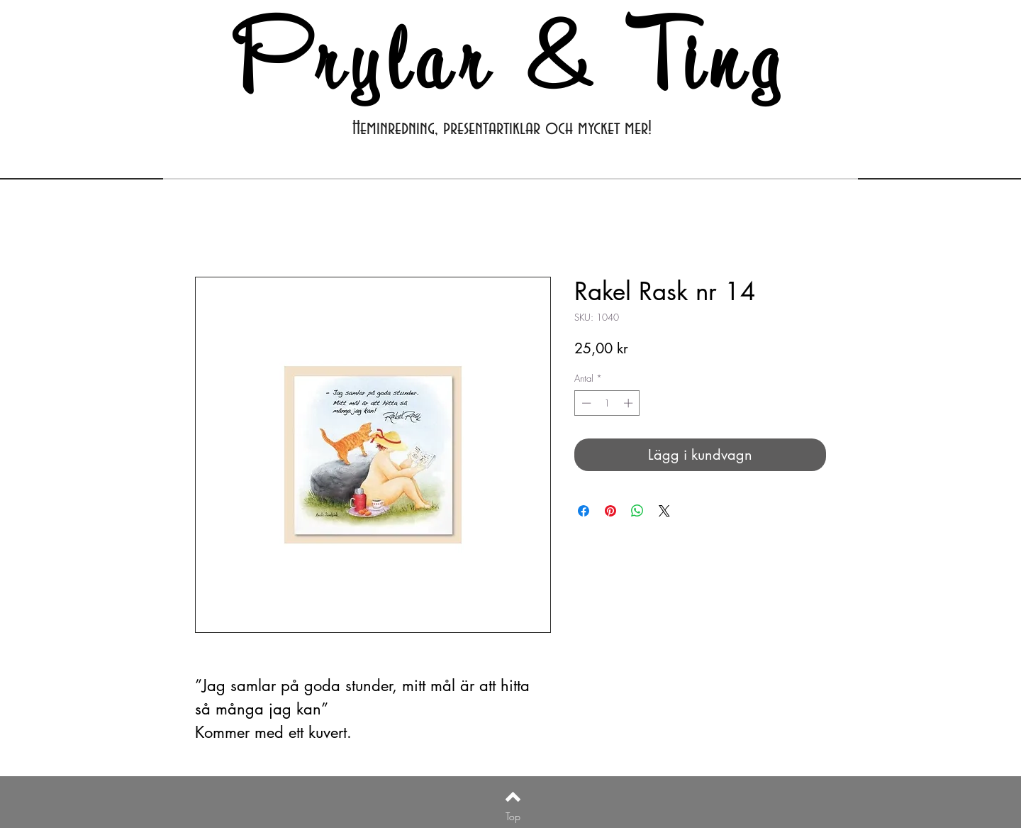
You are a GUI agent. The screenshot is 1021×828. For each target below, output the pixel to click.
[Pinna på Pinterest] (610, 510)
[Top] (513, 817)
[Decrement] (584, 403)
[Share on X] (664, 510)
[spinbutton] (607, 403)
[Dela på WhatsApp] (637, 510)
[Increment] (629, 403)
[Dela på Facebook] (583, 510)
